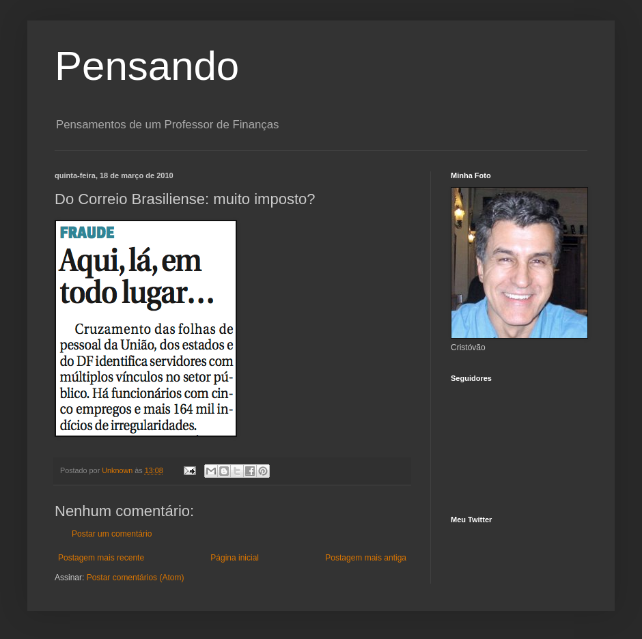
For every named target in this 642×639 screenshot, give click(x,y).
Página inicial (234, 558)
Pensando (147, 66)
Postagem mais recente (101, 558)
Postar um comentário (112, 534)
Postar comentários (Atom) (135, 577)
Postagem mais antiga (365, 558)
